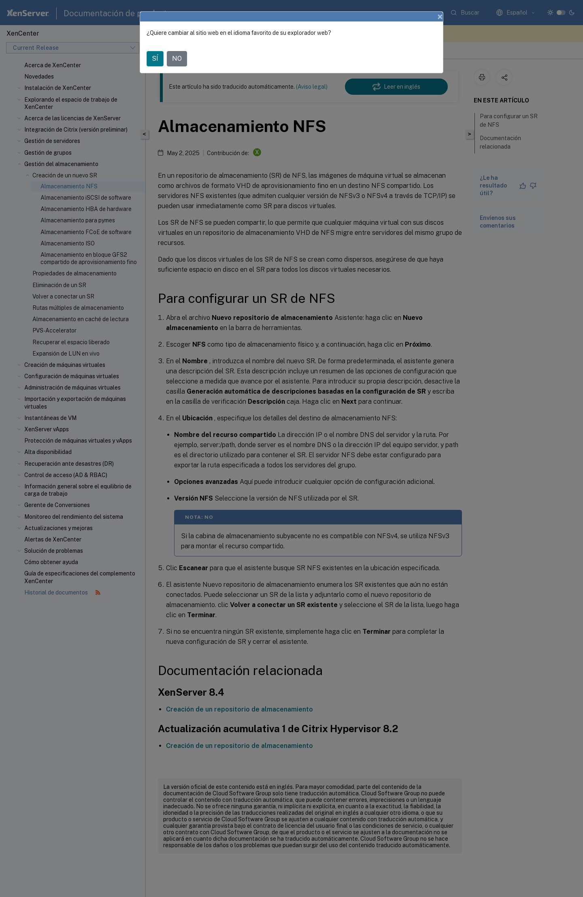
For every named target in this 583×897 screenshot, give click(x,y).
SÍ (155, 58)
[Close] (440, 16)
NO (177, 58)
